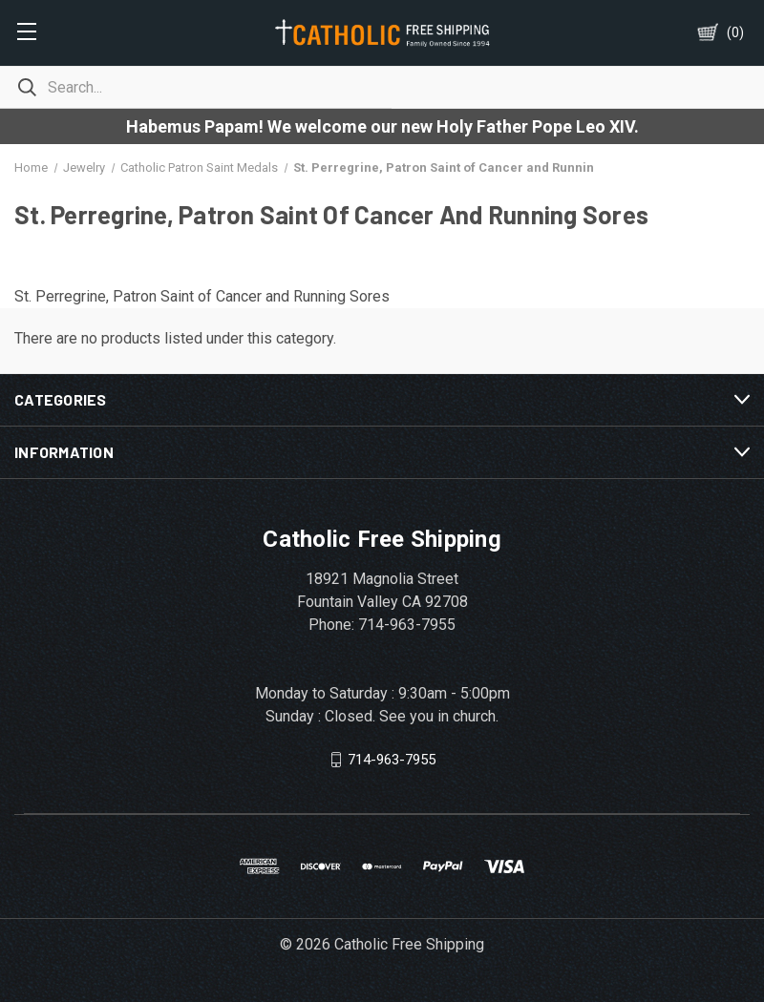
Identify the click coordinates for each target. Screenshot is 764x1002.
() (735, 32)
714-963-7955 (391, 758)
